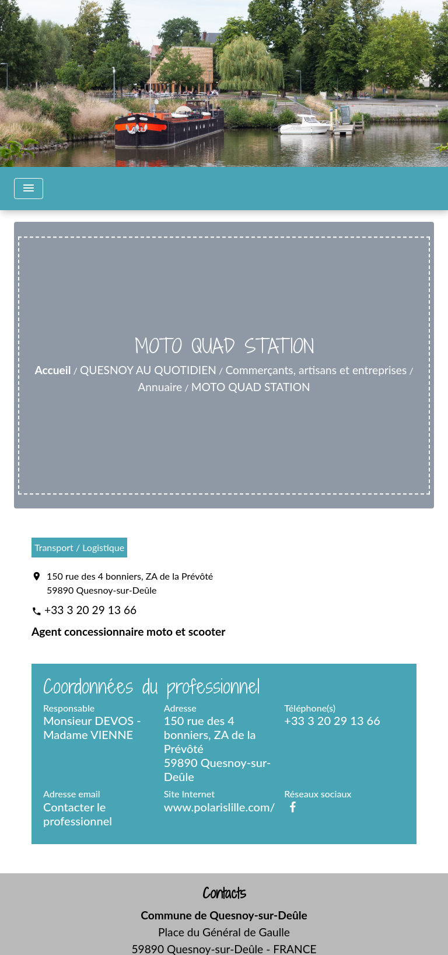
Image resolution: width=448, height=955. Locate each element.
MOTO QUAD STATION (250, 386)
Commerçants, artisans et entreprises (316, 370)
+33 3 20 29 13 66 (90, 609)
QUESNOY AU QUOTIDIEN (148, 370)
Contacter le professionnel (77, 814)
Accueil (52, 370)
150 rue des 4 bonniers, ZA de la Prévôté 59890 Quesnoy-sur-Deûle (130, 582)
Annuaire (160, 386)
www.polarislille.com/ (219, 807)
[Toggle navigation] (28, 188)
